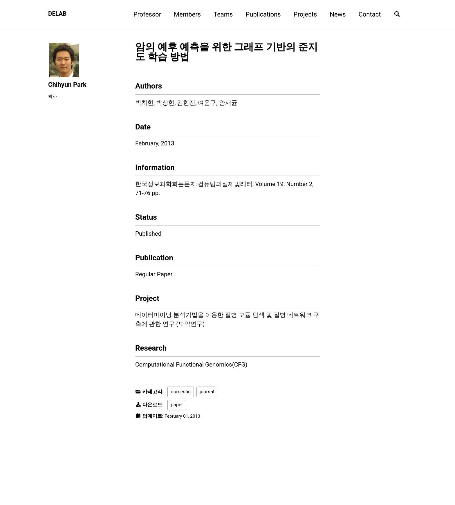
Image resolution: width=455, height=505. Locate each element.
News (335, 14)
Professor (144, 14)
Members (184, 14)
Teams (220, 14)
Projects (302, 14)
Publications (260, 14)
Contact (366, 14)
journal (207, 412)
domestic (181, 412)
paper (177, 425)
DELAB (58, 14)
